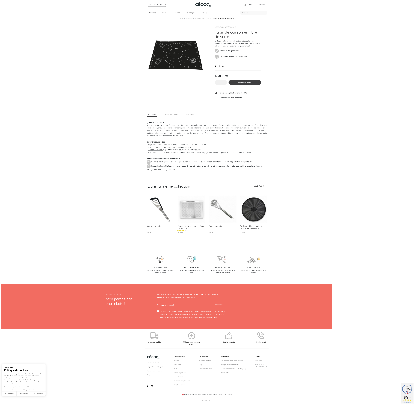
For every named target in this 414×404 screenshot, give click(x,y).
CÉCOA (169, 152)
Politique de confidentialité (230, 365)
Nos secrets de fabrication (156, 371)
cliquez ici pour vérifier (225, 392)
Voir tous (259, 186)
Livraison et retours (205, 369)
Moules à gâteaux (180, 373)
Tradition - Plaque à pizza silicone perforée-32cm (251, 227)
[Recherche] (253, 13)
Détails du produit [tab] (171, 114)
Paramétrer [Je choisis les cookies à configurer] (24, 393)
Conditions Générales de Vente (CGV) (233, 369)
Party (176, 369)
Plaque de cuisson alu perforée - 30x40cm (191, 227)
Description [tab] (151, 114)
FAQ (200, 365)
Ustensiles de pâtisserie (225, 27)
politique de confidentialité (208, 317)
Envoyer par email (223, 66)
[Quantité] (219, 82)
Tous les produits (179, 385)
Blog (148, 375)
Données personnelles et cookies (232, 361)
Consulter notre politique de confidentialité (16, 387)
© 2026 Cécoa (207, 398)
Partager (215, 66)
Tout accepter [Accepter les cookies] (38, 393)
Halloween (177, 365)
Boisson (176, 361)
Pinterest (219, 66)
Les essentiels (178, 377)
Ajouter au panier (245, 82)
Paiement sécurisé (205, 361)
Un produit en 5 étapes (155, 367)
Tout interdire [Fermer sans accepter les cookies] (9, 393)
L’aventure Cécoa (153, 363)
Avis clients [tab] (190, 114)
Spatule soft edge (154, 226)
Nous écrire (258, 361)
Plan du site (225, 373)
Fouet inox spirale (216, 226)
